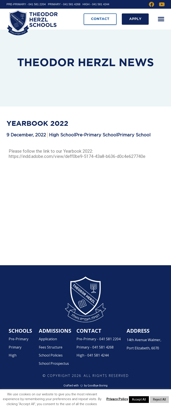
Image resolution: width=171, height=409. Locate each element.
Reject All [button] (159, 399)
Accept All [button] (139, 399)
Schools (20, 340)
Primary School (133, 145)
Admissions (55, 340)
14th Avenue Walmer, (145, 354)
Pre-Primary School (96, 145)
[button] (160, 19)
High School (62, 145)
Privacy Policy (117, 399)
